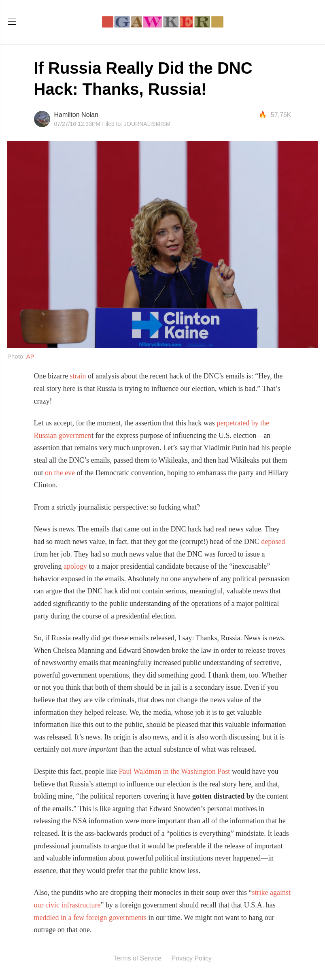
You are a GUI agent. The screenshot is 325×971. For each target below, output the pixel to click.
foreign (96, 918)
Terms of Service (137, 958)
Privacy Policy (192, 958)
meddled (47, 918)
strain (78, 376)
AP (30, 356)
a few (76, 918)
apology (76, 566)
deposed (273, 542)
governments (128, 918)
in (64, 918)
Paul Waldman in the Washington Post (174, 771)
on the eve (60, 473)
